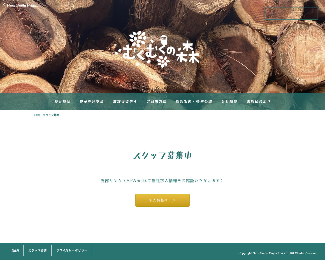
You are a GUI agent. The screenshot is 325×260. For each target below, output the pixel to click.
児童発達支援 (91, 102)
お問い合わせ (258, 102)
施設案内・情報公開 (194, 102)
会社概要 (229, 102)
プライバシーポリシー (71, 250)
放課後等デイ (125, 102)
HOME (37, 115)
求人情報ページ (162, 200)
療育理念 (62, 102)
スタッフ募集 (37, 250)
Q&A (15, 250)
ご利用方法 (156, 102)
